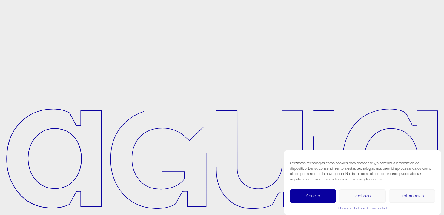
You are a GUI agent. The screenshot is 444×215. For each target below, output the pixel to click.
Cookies (344, 208)
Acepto (313, 195)
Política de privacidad (370, 208)
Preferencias (412, 195)
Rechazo (362, 195)
